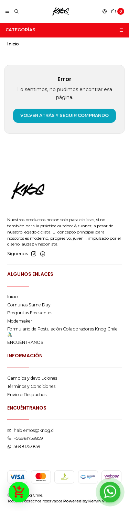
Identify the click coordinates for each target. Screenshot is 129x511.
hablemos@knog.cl (30, 430)
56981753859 (24, 446)
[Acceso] (104, 11)
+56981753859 (25, 438)
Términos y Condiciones (31, 386)
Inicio (12, 296)
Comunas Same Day (29, 304)
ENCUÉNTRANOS (25, 342)
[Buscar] (16, 11)
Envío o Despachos (26, 394)
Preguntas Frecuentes (29, 312)
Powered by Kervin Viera (87, 501)
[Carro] (118, 11)
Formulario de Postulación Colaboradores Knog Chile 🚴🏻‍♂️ (62, 331)
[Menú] (7, 11)
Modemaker (19, 321)
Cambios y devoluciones (32, 378)
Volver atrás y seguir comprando (64, 115)
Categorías (65, 30)
